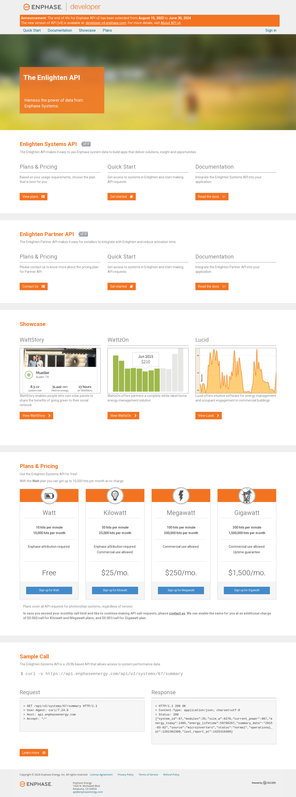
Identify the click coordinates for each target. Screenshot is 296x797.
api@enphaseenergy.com (88, 792)
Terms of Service (148, 774)
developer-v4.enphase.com (106, 23)
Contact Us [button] (33, 286)
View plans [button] (33, 196)
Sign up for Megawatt (181, 590)
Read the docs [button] (212, 196)
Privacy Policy (126, 774)
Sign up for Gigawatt (247, 590)
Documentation (60, 30)
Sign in (270, 30)
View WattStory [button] (36, 415)
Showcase (87, 30)
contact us (177, 613)
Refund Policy (171, 774)
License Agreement (101, 774)
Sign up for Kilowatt (115, 590)
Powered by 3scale (263, 783)
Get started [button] (121, 196)
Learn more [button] (33, 752)
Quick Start (32, 30)
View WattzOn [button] (123, 415)
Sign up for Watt (49, 590)
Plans (107, 30)
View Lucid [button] (208, 415)
